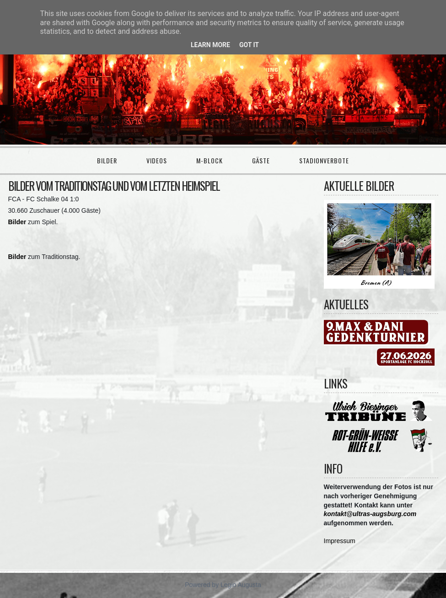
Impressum (339, 540)
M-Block (209, 160)
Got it (249, 44)
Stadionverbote (324, 160)
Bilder (107, 160)
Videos (156, 160)
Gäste (261, 160)
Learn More (210, 44)
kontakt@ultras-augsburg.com (370, 513)
